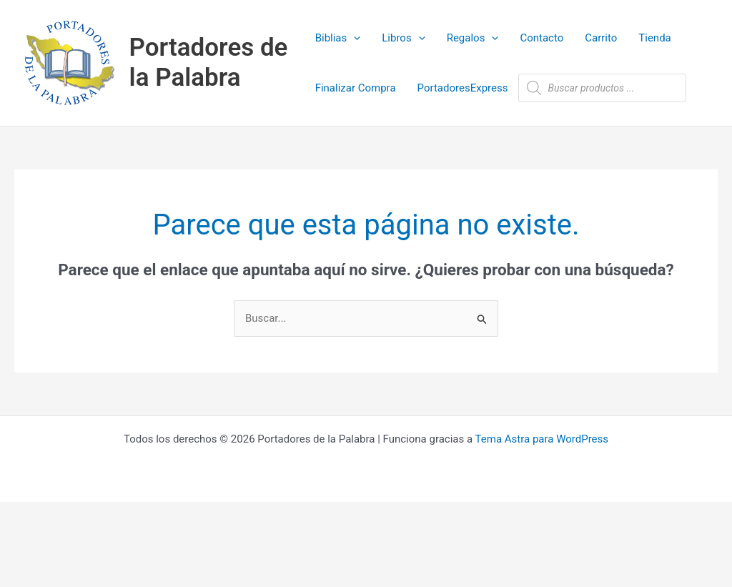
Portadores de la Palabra (208, 62)
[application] (353, 38)
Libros (403, 38)
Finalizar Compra (355, 88)
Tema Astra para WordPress (541, 439)
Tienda (654, 37)
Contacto (541, 37)
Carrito (601, 37)
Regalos (473, 38)
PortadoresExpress (462, 88)
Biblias (338, 38)
